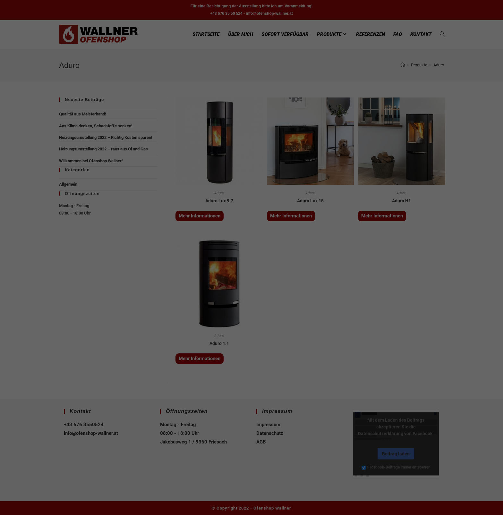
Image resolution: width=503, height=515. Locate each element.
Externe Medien (310, 267)
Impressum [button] (285, 341)
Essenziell (183, 267)
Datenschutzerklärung (220, 246)
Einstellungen (182, 252)
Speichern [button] (251, 308)
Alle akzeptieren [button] (251, 289)
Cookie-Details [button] (221, 341)
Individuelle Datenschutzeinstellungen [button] (251, 327)
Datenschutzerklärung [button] (254, 341)
